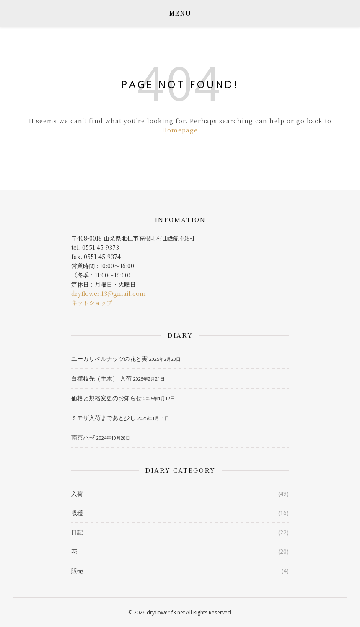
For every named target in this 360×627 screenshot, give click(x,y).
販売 (77, 571)
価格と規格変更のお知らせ (106, 398)
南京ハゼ (83, 437)
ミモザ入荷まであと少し (103, 418)
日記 (77, 532)
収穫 (77, 513)
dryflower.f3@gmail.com (108, 293)
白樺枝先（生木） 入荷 (101, 378)
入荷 (77, 493)
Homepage (180, 130)
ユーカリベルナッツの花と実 (109, 359)
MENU (180, 14)
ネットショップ (91, 302)
